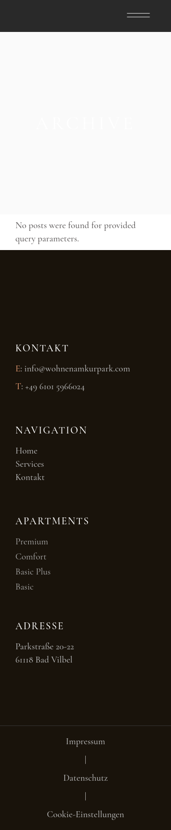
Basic (25, 586)
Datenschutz (85, 778)
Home (26, 450)
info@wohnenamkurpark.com (77, 368)
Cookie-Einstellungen (85, 814)
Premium (32, 541)
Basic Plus (33, 571)
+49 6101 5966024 (55, 386)
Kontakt (30, 477)
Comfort (31, 556)
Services (30, 464)
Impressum (85, 741)
